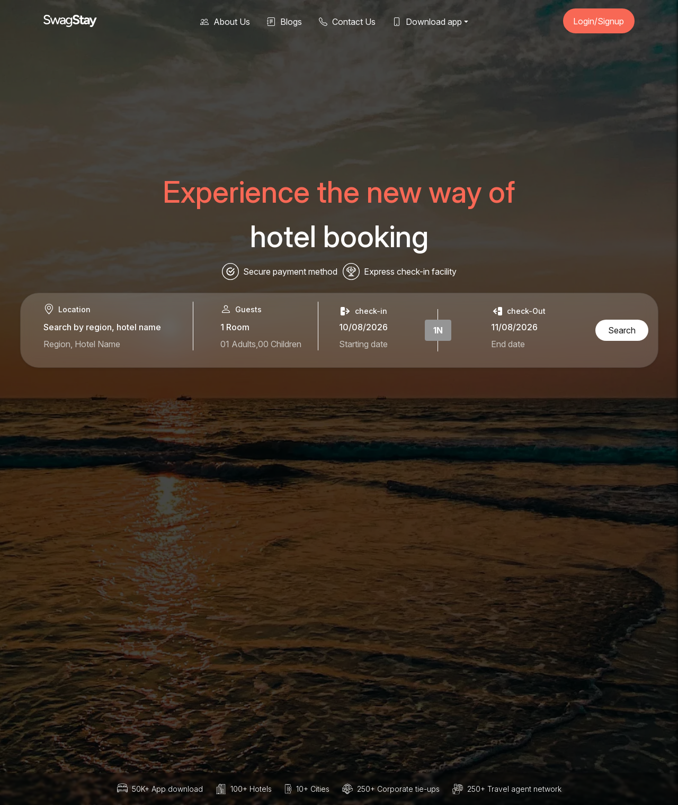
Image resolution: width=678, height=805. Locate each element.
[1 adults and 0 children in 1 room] (265, 344)
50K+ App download (167, 788)
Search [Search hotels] (622, 330)
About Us (225, 21)
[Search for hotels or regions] (109, 344)
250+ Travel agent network (514, 788)
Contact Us (347, 21)
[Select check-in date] (365, 344)
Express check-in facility (410, 271)
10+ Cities (312, 788)
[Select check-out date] (537, 344)
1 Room (234, 327)
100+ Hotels (251, 788)
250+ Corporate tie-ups (398, 788)
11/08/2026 (514, 327)
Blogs (284, 21)
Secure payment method (290, 271)
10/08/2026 (363, 327)
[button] (430, 21)
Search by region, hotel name (102, 327)
